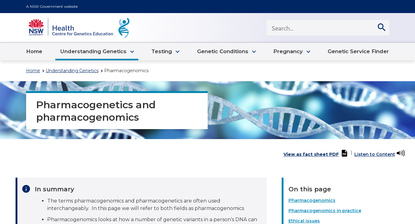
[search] (381, 27)
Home (33, 70)
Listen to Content (374, 154)
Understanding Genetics (72, 70)
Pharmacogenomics (311, 200)
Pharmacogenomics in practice (324, 210)
